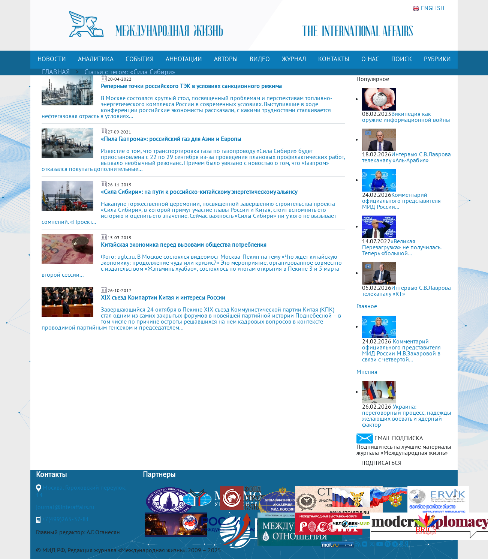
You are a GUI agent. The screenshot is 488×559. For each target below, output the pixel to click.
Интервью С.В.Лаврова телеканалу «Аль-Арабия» (406, 157)
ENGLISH (429, 8)
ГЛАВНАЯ (56, 71)
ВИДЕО (260, 59)
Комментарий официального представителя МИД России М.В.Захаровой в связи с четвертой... (401, 350)
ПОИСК (401, 59)
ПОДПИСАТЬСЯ (381, 462)
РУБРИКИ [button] (437, 59)
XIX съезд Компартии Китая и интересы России (163, 297)
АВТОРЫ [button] (226, 59)
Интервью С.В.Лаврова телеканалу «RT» (406, 290)
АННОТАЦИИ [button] (184, 59)
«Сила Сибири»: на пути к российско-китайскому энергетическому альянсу (199, 191)
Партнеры (159, 474)
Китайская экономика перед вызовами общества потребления (183, 244)
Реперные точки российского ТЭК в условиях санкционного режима (191, 86)
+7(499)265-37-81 (65, 519)
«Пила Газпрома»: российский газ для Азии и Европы (171, 138)
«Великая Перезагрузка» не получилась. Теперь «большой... (401, 247)
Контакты (51, 474)
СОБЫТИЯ (140, 59)
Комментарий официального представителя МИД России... (401, 200)
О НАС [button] (370, 59)
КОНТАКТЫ (333, 59)
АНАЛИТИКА (96, 59)
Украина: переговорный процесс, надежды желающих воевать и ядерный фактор (406, 415)
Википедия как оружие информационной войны (406, 116)
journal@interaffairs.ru (65, 507)
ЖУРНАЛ (294, 59)
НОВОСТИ (51, 59)
